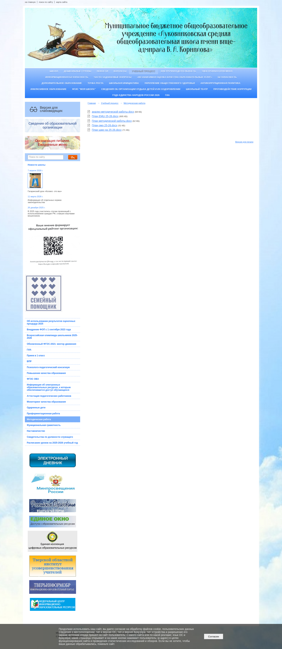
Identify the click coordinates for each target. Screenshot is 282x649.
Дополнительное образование (62, 83)
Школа (54, 71)
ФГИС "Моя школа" (84, 89)
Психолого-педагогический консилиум (48, 367)
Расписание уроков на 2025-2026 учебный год (52, 442)
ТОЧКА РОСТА (96, 83)
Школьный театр (197, 89)
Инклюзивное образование (48, 89)
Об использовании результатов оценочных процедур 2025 (51, 322)
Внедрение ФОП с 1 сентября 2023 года (49, 329)
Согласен (213, 636)
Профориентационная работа (43, 413)
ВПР (29, 361)
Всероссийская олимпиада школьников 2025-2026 (52, 336)
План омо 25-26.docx (104, 125)
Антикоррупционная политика (220, 83)
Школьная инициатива (124, 83)
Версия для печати (244, 142)
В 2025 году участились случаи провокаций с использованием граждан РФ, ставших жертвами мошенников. (51, 213)
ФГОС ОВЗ (33, 379)
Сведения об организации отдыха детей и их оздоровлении (140, 89)
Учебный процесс (143, 71)
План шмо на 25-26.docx (107, 129)
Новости (102, 71)
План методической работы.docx (112, 120)
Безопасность (227, 77)
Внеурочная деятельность (178, 71)
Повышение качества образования (46, 373)
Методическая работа (39, 419)
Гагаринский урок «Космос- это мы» (45, 191)
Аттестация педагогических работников (49, 396)
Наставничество (36, 431)
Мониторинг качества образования (46, 401)
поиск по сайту (46, 2)
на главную (30, 2)
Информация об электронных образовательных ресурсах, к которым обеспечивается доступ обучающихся (49, 387)
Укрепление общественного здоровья (169, 83)
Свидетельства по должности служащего (50, 437)
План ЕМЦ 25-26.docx (105, 116)
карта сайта (61, 2)
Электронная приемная (217, 71)
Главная (92, 103)
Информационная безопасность (66, 77)
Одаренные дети (36, 407)
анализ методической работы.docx (113, 111)
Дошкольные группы (77, 71)
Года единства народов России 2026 (136, 95)
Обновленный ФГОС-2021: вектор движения (51, 344)
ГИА (167, 95)
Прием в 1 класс (36, 355)
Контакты (120, 71)
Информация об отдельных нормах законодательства (45, 201)
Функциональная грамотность (43, 425)
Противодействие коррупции (232, 89)
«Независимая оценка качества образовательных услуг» (174, 77)
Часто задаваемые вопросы (112, 77)
